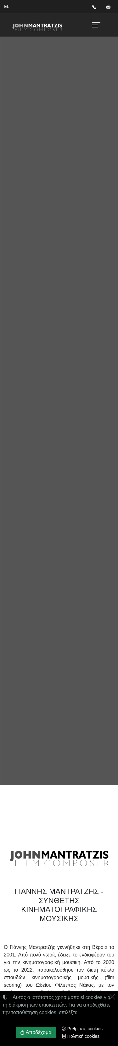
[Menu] (95, 25)
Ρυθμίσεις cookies (82, 1028)
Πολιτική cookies (80, 1036)
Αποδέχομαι (36, 1032)
